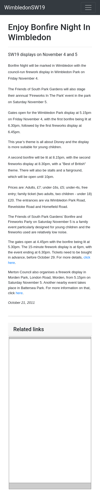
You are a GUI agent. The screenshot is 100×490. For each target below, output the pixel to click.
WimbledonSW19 (24, 7)
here (19, 293)
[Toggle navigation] (88, 7)
